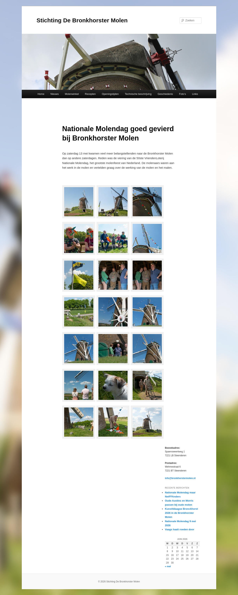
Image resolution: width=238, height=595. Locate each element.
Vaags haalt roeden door (179, 529)
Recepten (90, 93)
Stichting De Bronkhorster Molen (82, 20)
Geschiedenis (165, 93)
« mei (168, 566)
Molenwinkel (72, 93)
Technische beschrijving (138, 93)
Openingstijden (110, 93)
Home (41, 93)
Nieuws (54, 93)
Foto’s (182, 93)
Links (195, 93)
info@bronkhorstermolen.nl (180, 478)
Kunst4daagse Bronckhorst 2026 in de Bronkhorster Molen (181, 512)
